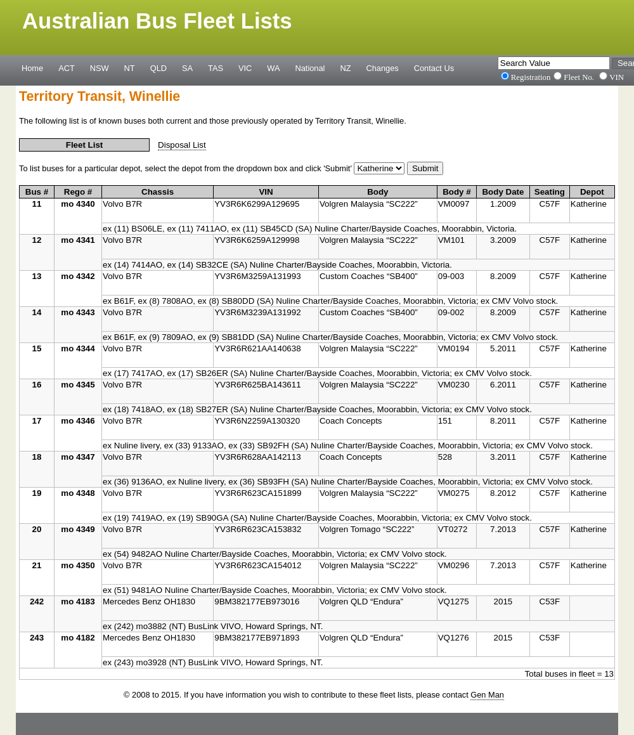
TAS (215, 67)
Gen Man (487, 694)
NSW (99, 67)
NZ (345, 67)
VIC (245, 67)
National (310, 67)
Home (32, 67)
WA (273, 67)
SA (187, 67)
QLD (158, 67)
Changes (382, 67)
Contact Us (434, 67)
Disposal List (182, 145)
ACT (66, 67)
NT (129, 67)
